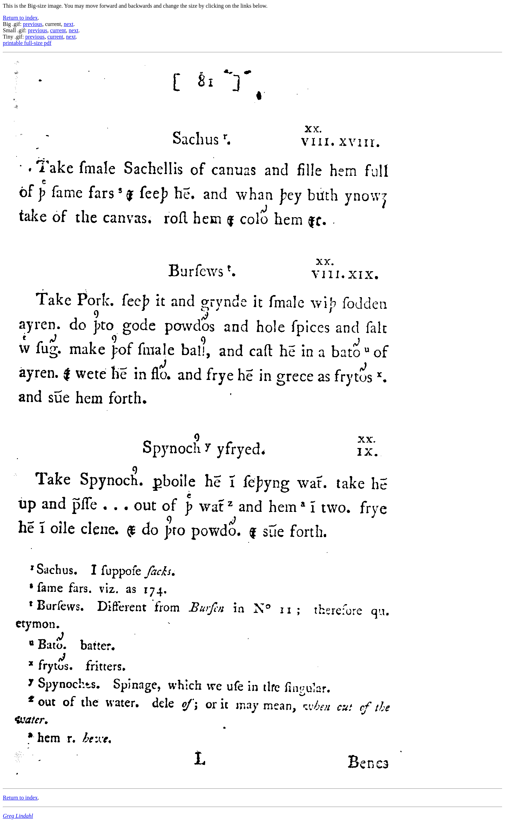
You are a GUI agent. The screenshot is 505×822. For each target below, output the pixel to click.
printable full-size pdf (27, 43)
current (58, 30)
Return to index (20, 18)
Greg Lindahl (18, 816)
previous (32, 24)
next (69, 24)
